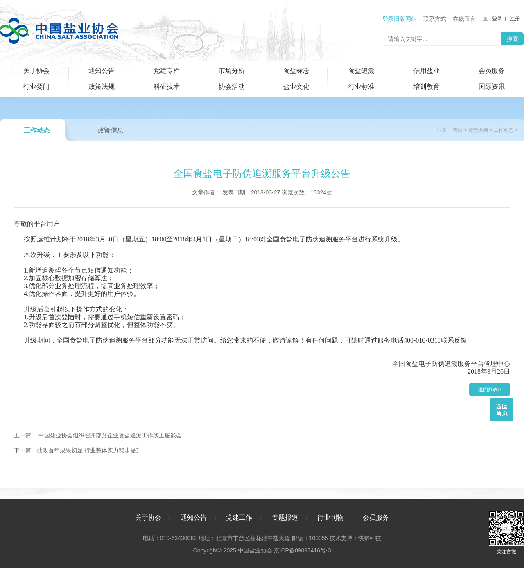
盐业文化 (296, 86)
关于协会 (36, 70)
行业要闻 (36, 86)
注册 (515, 19)
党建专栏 (167, 70)
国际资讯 (492, 86)
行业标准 (361, 86)
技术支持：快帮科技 (354, 538)
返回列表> (489, 389)
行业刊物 (330, 517)
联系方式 (434, 19)
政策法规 (101, 86)
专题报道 (285, 517)
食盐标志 (296, 70)
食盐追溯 (361, 70)
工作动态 (37, 130)
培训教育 (426, 86)
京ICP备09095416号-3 (302, 550)
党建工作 (239, 517)
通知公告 (101, 70)
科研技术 (167, 86)
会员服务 (492, 70)
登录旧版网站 (399, 19)
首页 (458, 130)
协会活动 (232, 86)
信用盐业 (426, 70)
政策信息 (110, 130)
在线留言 (464, 19)
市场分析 (232, 70)
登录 (497, 19)
